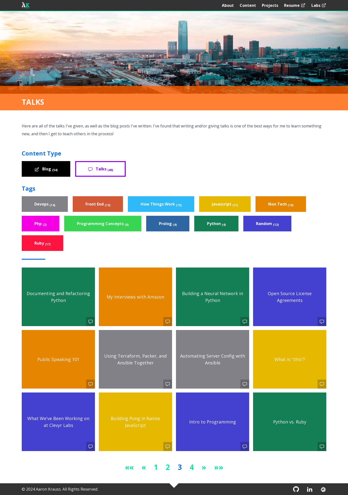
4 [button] (192, 467)
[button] (129, 467)
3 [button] (180, 467)
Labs (318, 5)
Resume (295, 5)
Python (216, 224)
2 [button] (168, 467)
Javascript (225, 204)
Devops (44, 204)
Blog (46, 169)
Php (40, 224)
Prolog (168, 224)
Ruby (42, 243)
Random (267, 224)
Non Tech (280, 204)
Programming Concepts (103, 224)
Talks (100, 169)
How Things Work (161, 204)
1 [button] (156, 467)
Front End (97, 204)
